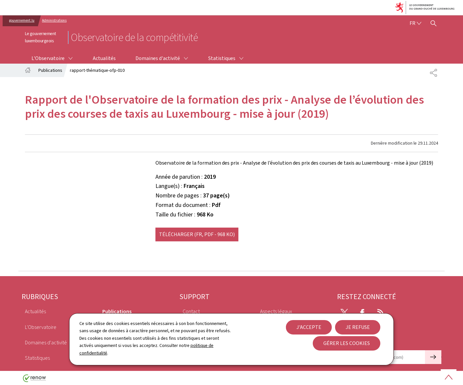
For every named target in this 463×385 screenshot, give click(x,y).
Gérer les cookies (346, 343)
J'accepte (308, 327)
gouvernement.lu (21, 20)
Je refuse (358, 327)
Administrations (54, 20)
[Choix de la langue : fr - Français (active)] (415, 23)
